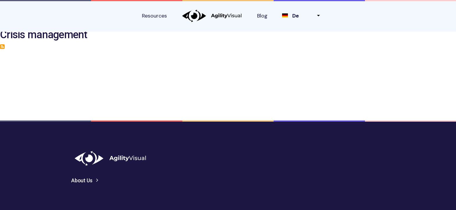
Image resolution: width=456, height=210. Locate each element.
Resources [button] (154, 15)
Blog (262, 15)
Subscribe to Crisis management (2, 46)
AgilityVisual (212, 15)
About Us (81, 180)
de (295, 15)
